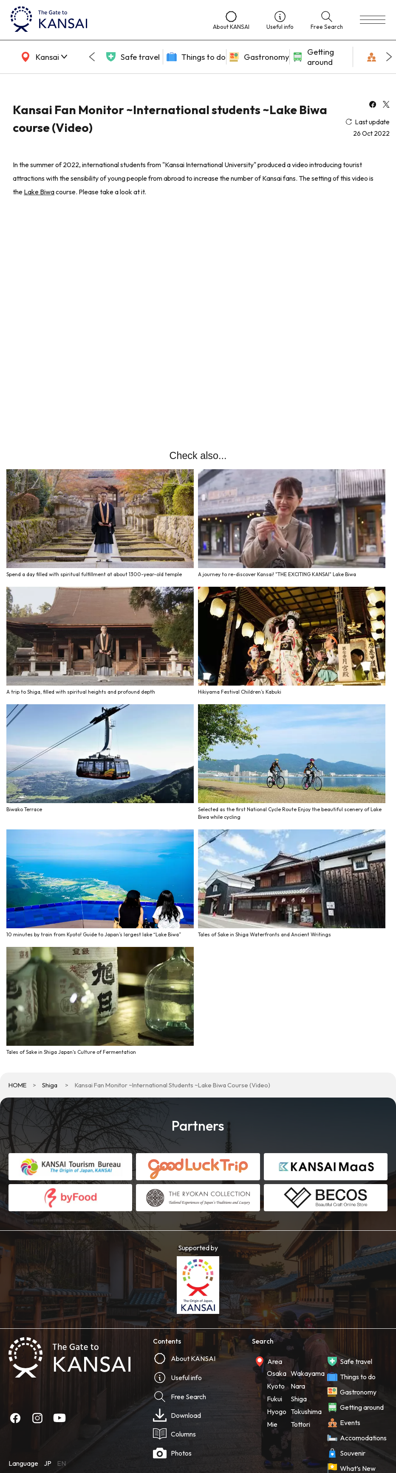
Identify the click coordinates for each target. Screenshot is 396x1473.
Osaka (276, 1373)
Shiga (49, 1085)
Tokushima (306, 1411)
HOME (17, 1085)
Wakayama (308, 1373)
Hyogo (276, 1411)
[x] (386, 105)
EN (61, 1463)
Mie (272, 1424)
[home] (103, 20)
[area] (42, 56)
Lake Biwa (39, 192)
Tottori (300, 1424)
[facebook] (372, 105)
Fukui (274, 1399)
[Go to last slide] (92, 57)
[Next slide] (389, 57)
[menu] (372, 20)
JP (47, 1463)
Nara (298, 1386)
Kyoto (276, 1386)
